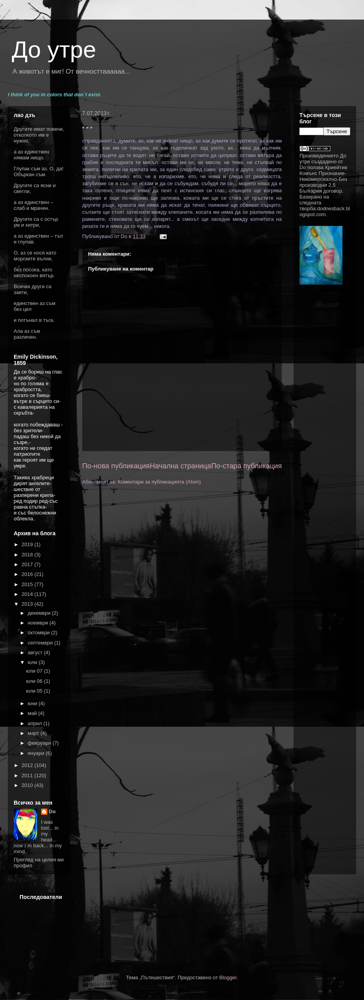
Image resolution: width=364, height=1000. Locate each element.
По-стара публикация (246, 466)
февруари (40, 743)
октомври (39, 632)
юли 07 (35, 671)
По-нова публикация (116, 466)
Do (52, 811)
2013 (28, 604)
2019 (28, 544)
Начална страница (180, 466)
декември (40, 613)
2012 (28, 765)
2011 (28, 775)
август (36, 652)
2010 (28, 785)
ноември (39, 623)
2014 (28, 594)
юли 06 (35, 681)
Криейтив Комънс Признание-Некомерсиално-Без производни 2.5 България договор (323, 179)
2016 (28, 574)
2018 (28, 555)
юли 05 (35, 691)
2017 (28, 564)
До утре (54, 49)
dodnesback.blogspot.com (324, 211)
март (34, 733)
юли (33, 662)
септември (41, 643)
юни (33, 703)
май (33, 713)
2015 (28, 584)
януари (37, 753)
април (35, 723)
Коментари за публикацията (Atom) (159, 482)
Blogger (227, 977)
